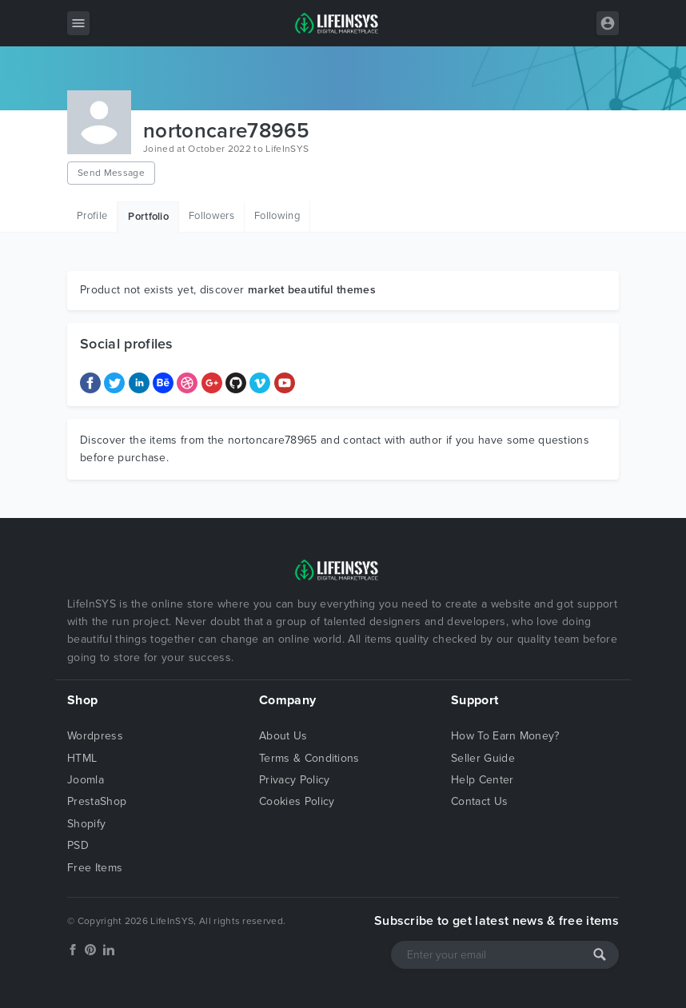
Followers (211, 215)
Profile (92, 215)
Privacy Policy (294, 780)
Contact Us (479, 801)
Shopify (86, 824)
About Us (283, 736)
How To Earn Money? (505, 736)
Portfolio (148, 216)
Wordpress (95, 736)
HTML (82, 758)
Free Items (94, 868)
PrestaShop (96, 801)
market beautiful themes (312, 290)
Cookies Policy (296, 801)
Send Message (111, 172)
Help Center (482, 780)
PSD (78, 845)
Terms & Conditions (309, 758)
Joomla (85, 780)
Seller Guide (483, 758)
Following (277, 215)
